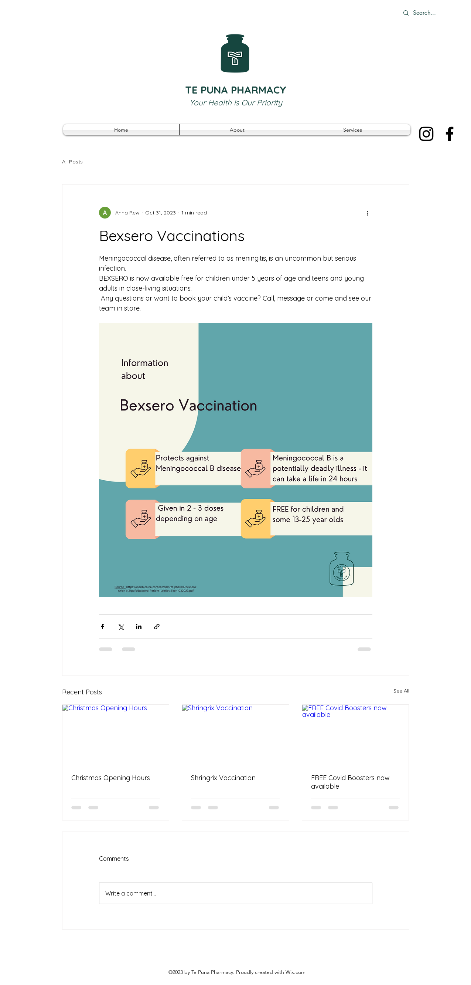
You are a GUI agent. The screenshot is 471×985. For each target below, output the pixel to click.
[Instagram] (426, 133)
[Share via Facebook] (102, 626)
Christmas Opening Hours (110, 778)
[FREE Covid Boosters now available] (355, 735)
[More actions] (368, 212)
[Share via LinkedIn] (138, 626)
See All (401, 690)
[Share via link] (156, 626)
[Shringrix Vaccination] (235, 735)
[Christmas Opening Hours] (115, 735)
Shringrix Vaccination (223, 778)
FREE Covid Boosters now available (350, 782)
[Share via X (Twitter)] (120, 626)
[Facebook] (449, 133)
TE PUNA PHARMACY (235, 89)
